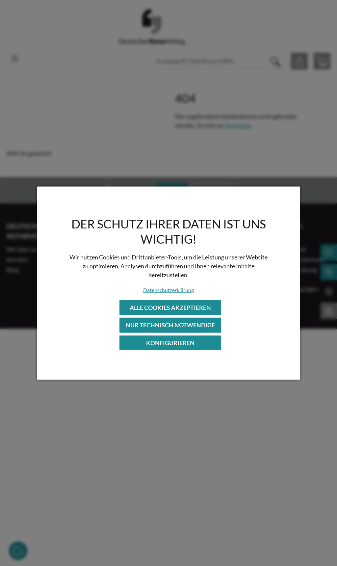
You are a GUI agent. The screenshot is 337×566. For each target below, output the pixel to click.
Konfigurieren (170, 342)
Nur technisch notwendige (170, 325)
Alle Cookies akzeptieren (170, 307)
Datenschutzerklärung (168, 290)
